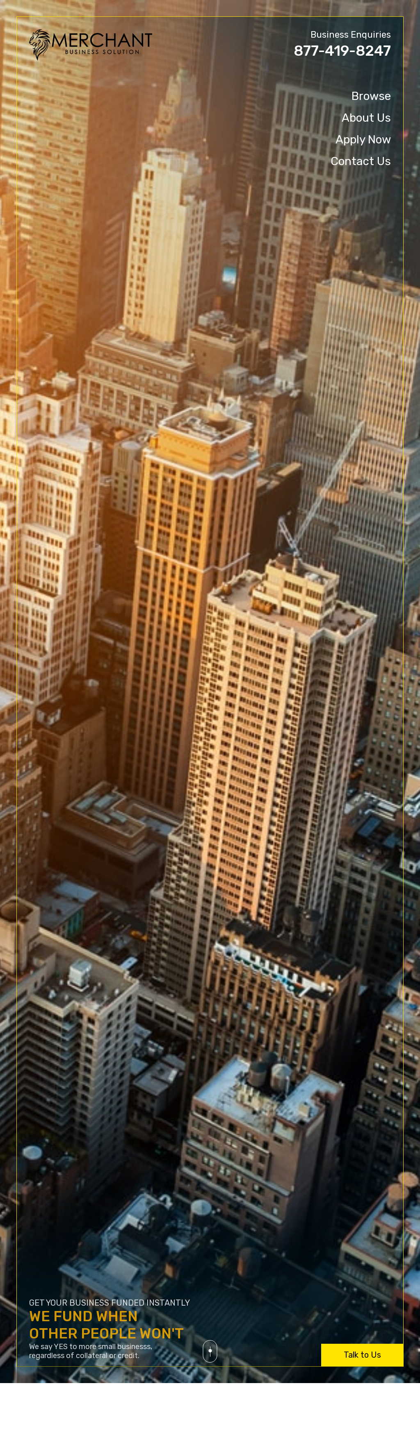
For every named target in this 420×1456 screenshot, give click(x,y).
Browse (371, 96)
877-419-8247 (342, 50)
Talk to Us (362, 1355)
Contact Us (361, 161)
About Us (366, 118)
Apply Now (363, 139)
